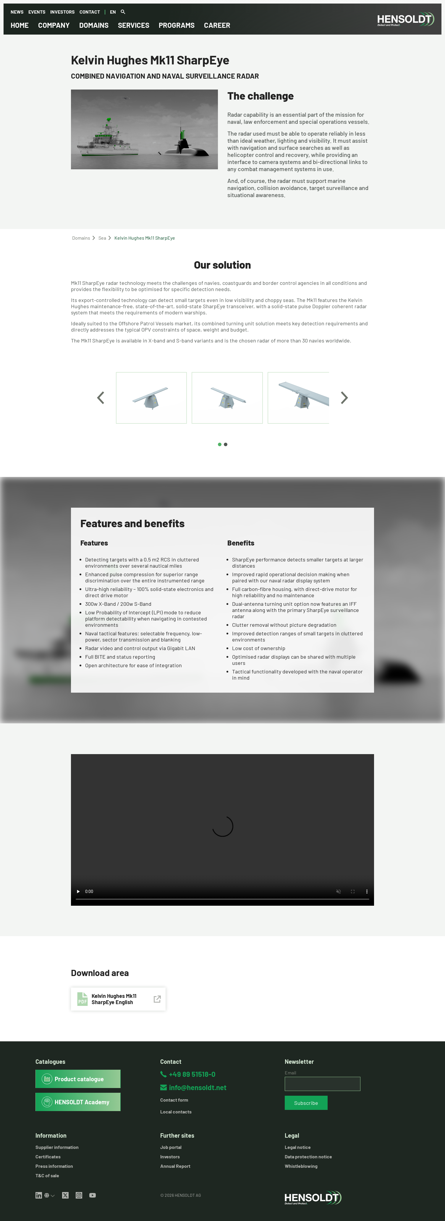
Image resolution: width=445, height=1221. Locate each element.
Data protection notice (308, 1156)
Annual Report (175, 1166)
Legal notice (298, 1147)
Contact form (174, 1100)
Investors (62, 11)
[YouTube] (92, 1195)
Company (54, 25)
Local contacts (176, 1111)
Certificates (48, 1156)
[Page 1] (219, 444)
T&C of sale (47, 1175)
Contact (90, 11)
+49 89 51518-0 (192, 1074)
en (113, 11)
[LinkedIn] (38, 1195)
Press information (54, 1166)
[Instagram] (79, 1195)
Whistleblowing (301, 1166)
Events (37, 11)
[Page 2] (225, 444)
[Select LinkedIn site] (49, 1195)
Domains (94, 25)
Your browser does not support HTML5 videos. (222, 830)
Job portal (171, 1147)
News (17, 11)
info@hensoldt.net (197, 1087)
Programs (177, 25)
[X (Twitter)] (65, 1195)
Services (133, 25)
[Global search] (123, 12)
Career (217, 25)
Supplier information (57, 1147)
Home (20, 25)
